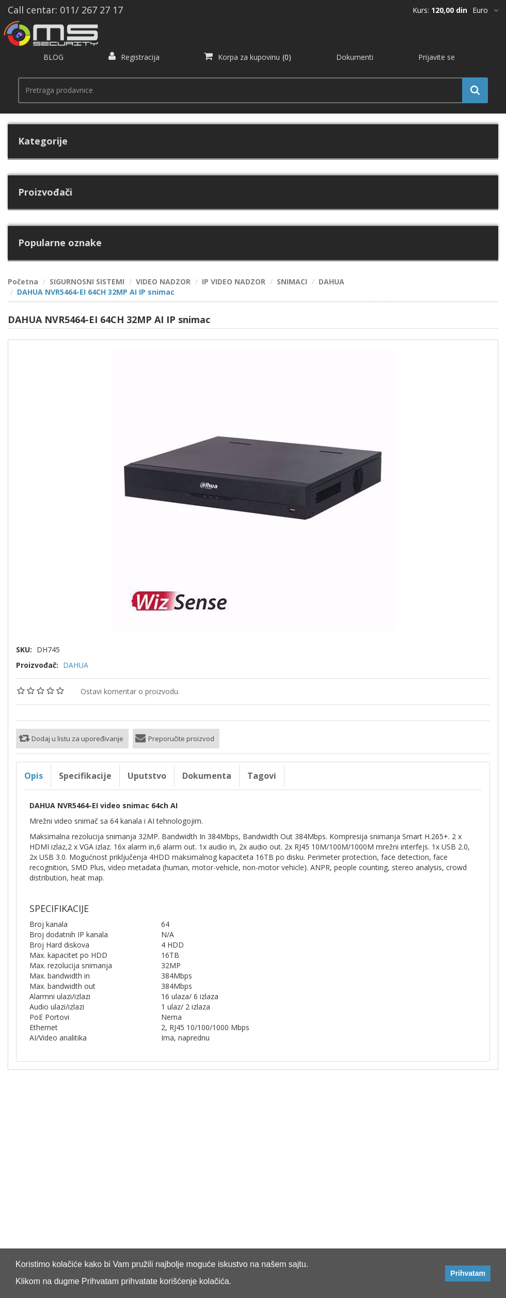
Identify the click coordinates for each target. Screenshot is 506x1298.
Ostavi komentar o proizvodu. (130, 691)
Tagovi (261, 775)
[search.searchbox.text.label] (249, 90)
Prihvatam (467, 1273)
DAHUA (75, 665)
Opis (33, 775)
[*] (485, 10)
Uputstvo (147, 775)
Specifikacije (85, 775)
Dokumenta (206, 775)
